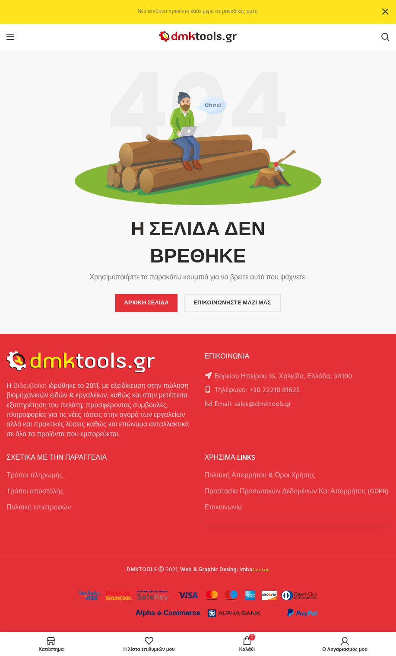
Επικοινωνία (223, 507)
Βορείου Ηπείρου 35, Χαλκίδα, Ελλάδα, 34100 (283, 376)
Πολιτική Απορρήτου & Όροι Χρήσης (260, 475)
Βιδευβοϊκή (30, 386)
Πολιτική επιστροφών (38, 507)
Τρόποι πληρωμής (34, 475)
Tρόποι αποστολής (34, 491)
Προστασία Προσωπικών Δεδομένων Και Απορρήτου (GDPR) (297, 491)
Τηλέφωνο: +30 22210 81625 (257, 390)
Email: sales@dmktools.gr (253, 404)
